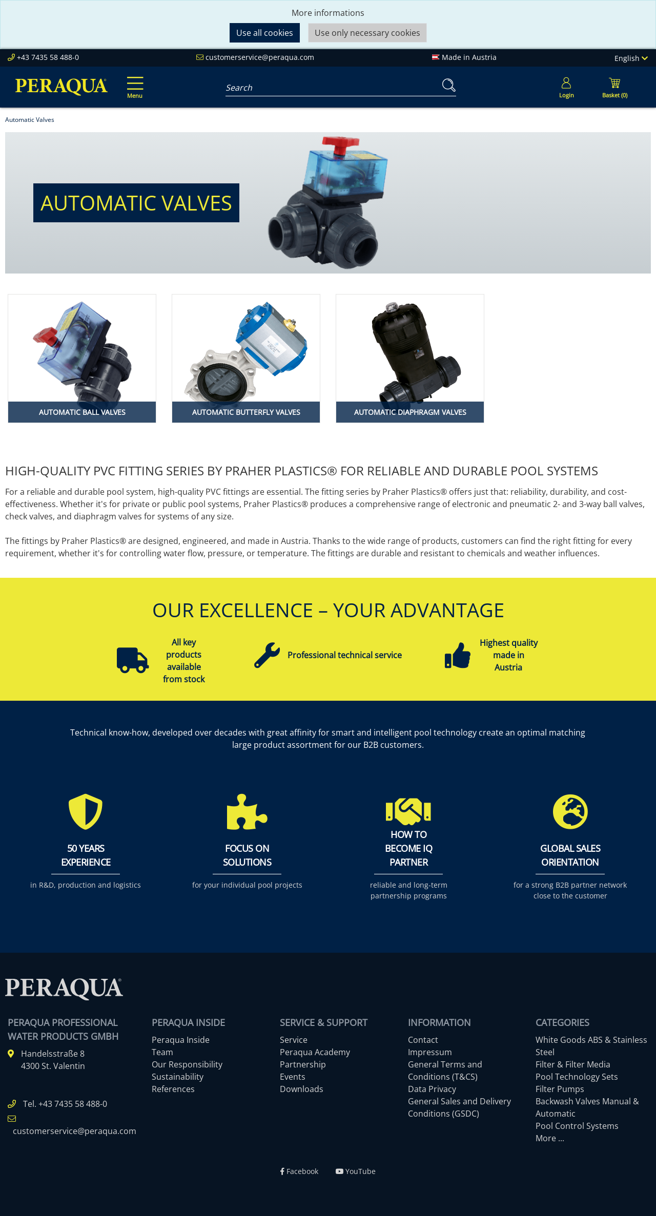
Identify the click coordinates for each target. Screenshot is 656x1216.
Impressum (430, 1052)
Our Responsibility (187, 1064)
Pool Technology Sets (577, 1076)
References (173, 1089)
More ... (550, 1138)
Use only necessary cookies (367, 32)
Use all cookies (264, 32)
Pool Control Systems (577, 1125)
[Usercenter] (566, 87)
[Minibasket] (614, 87)
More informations (328, 12)
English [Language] (631, 58)
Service (294, 1039)
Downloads (301, 1089)
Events (292, 1076)
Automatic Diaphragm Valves (410, 412)
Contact (423, 1039)
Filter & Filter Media (573, 1064)
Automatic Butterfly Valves (246, 412)
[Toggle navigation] (133, 80)
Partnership (303, 1064)
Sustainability (177, 1076)
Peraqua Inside (181, 1039)
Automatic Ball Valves (82, 412)
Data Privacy (432, 1089)
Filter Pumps (560, 1089)
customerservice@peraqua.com (260, 57)
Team (162, 1052)
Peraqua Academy (315, 1052)
